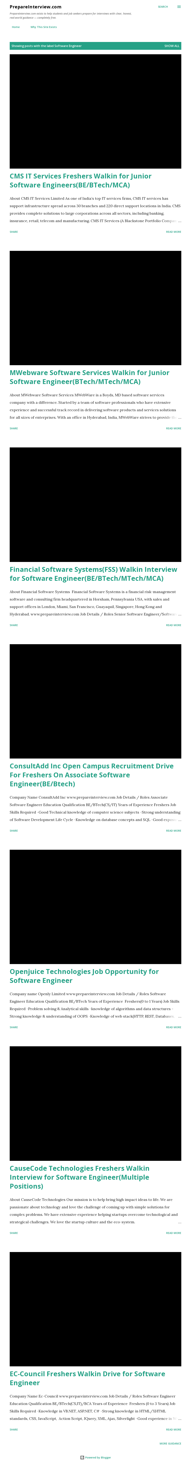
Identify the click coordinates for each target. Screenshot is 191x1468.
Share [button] (14, 232)
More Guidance (170, 1443)
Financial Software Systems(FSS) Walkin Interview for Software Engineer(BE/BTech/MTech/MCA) (93, 574)
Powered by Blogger (95, 1457)
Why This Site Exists (41, 27)
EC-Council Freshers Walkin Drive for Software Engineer (87, 1378)
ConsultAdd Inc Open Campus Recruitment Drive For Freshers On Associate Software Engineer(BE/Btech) (92, 774)
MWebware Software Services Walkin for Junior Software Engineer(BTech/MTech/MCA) (90, 377)
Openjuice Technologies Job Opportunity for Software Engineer (84, 976)
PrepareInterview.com (35, 7)
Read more (173, 232)
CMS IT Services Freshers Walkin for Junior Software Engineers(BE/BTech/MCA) (81, 180)
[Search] (163, 6)
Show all (172, 46)
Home (13, 27)
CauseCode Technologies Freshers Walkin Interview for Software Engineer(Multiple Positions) (80, 1177)
